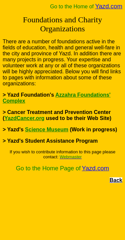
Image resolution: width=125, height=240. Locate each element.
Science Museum (46, 129)
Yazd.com (108, 6)
